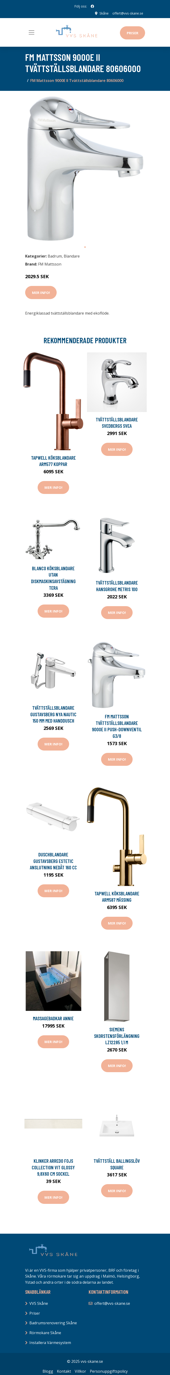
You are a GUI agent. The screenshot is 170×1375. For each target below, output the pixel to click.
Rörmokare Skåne (45, 1332)
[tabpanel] (85, 168)
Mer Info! (41, 292)
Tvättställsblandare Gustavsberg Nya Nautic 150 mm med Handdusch (53, 714)
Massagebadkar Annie (53, 1018)
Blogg (48, 1371)
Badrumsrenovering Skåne (53, 1322)
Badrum (55, 256)
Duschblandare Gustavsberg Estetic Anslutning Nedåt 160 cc (53, 860)
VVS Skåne (38, 1303)
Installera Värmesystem (50, 1342)
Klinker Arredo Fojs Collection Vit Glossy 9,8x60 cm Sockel (53, 1167)
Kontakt (64, 1371)
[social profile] (92, 6)
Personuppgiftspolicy (109, 1371)
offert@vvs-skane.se (127, 13)
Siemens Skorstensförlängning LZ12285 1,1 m (116, 1035)
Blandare (72, 256)
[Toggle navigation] (31, 32)
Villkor (80, 1371)
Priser (132, 33)
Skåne (104, 13)
